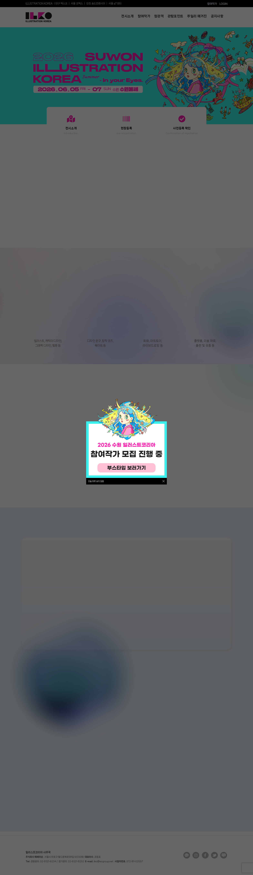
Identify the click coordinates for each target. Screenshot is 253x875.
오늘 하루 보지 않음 (96, 481)
